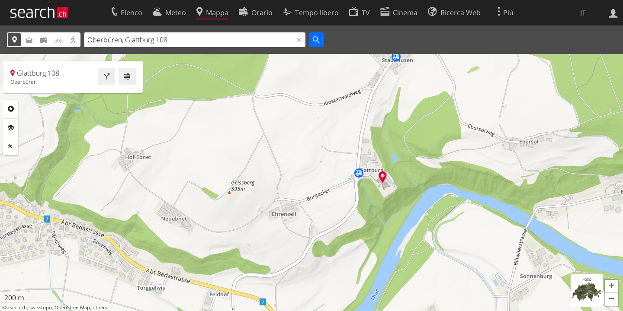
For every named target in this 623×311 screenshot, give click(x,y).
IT (583, 13)
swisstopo (40, 308)
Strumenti (10, 146)
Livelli (10, 128)
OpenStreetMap (72, 308)
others (100, 308)
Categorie (10, 109)
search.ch (16, 308)
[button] (611, 286)
